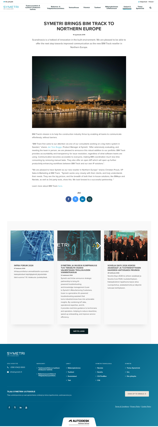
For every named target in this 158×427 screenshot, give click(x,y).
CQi (98, 380)
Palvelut (87, 8)
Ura (128, 372)
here (60, 186)
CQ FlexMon (102, 376)
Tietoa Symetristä (140, 7)
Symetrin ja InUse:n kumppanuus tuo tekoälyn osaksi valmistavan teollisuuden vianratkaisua (79, 269)
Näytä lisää (79, 331)
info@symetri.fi (16, 372)
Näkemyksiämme (74, 368)
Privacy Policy (135, 407)
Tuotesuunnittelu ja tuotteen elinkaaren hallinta (49, 369)
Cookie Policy (146, 407)
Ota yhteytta (131, 376)
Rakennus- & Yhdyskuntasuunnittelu (55, 7)
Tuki (69, 380)
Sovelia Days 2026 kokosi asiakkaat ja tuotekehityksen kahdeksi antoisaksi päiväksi (124, 267)
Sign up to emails (136, 394)
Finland (152, 2)
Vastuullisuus (74, 8)
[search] (150, 7)
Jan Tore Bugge (55, 147)
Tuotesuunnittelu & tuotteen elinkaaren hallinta (32, 7)
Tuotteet (97, 8)
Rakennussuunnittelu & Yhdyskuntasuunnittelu (47, 375)
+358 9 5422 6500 (17, 367)
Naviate (100, 368)
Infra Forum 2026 (23, 265)
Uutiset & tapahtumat (127, 7)
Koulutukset (72, 376)
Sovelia (100, 372)
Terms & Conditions (122, 407)
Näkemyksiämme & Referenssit (111, 7)
